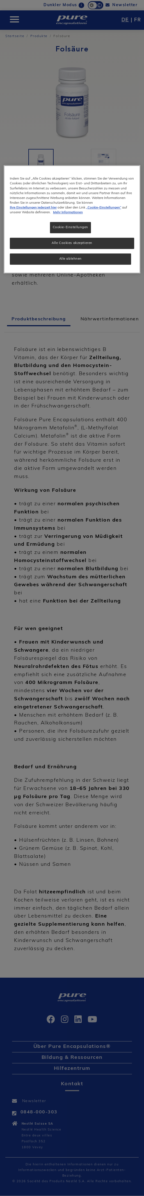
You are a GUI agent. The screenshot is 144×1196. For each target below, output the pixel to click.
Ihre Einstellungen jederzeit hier (33, 207)
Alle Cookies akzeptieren (72, 243)
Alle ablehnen (70, 259)
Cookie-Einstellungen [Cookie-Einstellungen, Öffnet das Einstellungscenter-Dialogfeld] (70, 227)
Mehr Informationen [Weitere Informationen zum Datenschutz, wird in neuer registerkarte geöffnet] (68, 212)
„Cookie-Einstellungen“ (103, 207)
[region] (72, 219)
